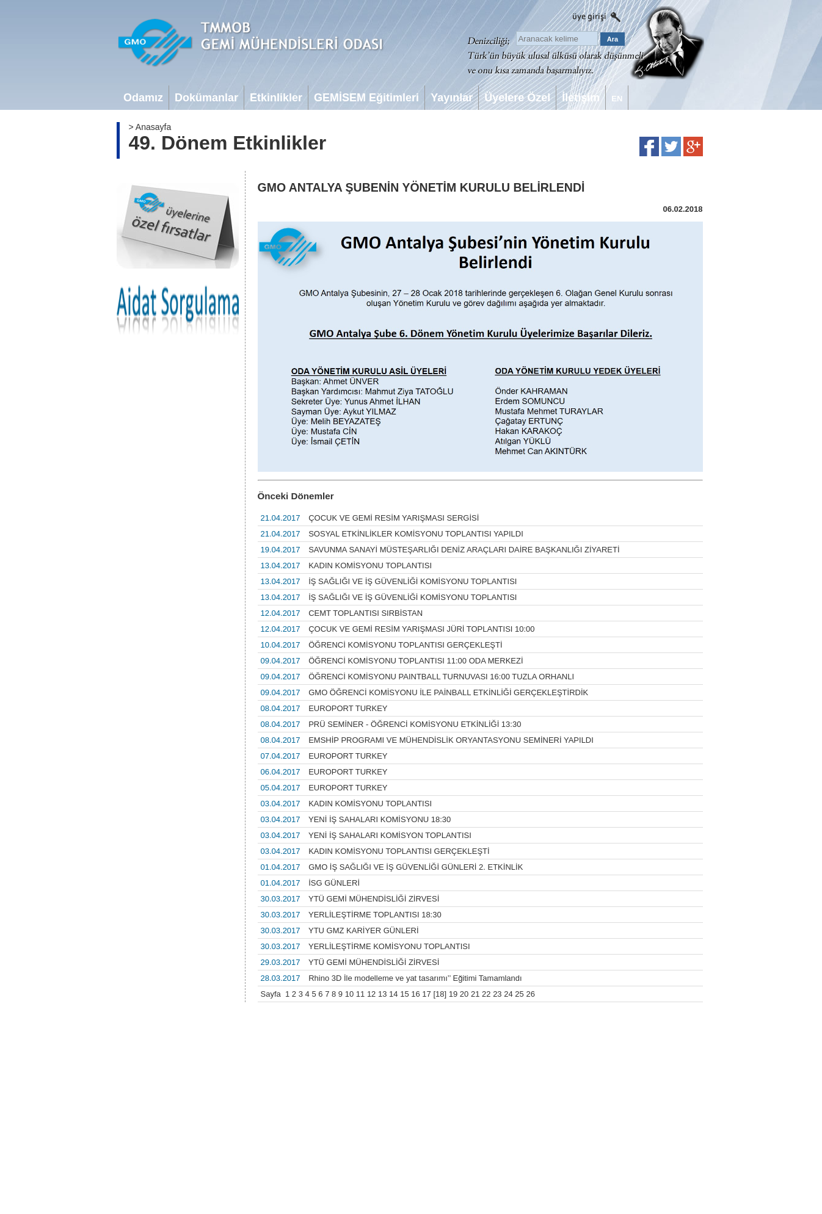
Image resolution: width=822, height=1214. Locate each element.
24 (508, 994)
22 (486, 994)
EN (616, 98)
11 (360, 994)
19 (453, 994)
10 (349, 994)
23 (497, 994)
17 (426, 994)
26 (530, 994)
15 (404, 994)
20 (464, 994)
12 (371, 994)
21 (475, 994)
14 (393, 994)
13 (382, 994)
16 (415, 994)
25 (519, 994)
